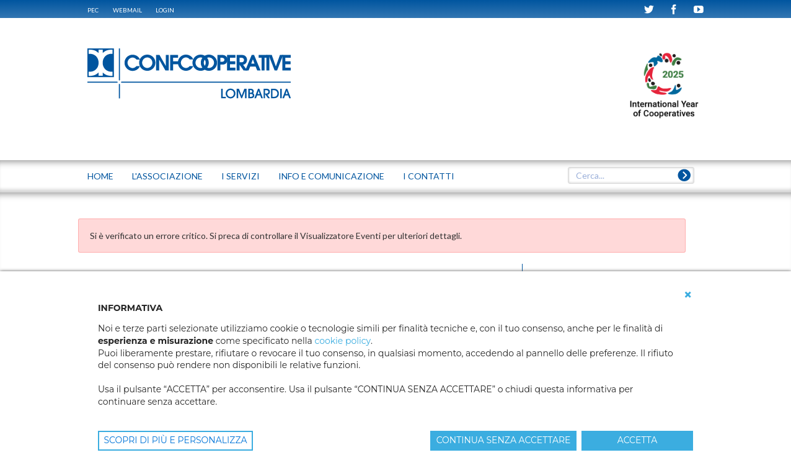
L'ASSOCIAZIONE (167, 176)
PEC (93, 10)
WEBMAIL (127, 10)
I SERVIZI (240, 176)
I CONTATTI (428, 176)
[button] (688, 295)
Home (100, 176)
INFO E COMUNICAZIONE (331, 176)
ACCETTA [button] (637, 440)
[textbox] (631, 175)
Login (165, 10)
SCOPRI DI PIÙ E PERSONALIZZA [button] (175, 440)
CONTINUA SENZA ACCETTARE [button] (503, 440)
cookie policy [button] (342, 340)
